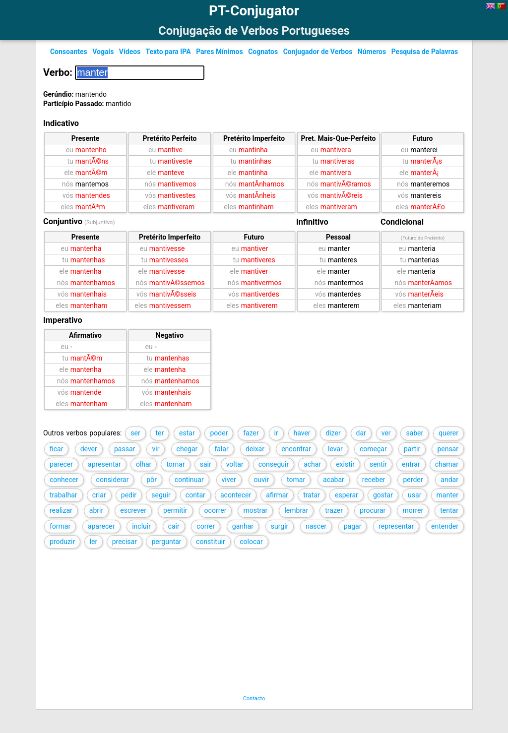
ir (276, 433)
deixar (255, 449)
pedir (128, 495)
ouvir (261, 480)
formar (60, 526)
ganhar (243, 526)
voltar (235, 464)
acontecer (235, 495)
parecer (61, 464)
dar (361, 433)
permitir (175, 510)
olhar (143, 464)
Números (372, 52)
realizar (61, 510)
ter (159, 433)
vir (155, 449)
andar (449, 480)
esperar (346, 495)
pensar (447, 449)
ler (94, 542)
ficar (56, 449)
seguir (160, 495)
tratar (311, 495)
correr (205, 526)
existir (345, 464)
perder (413, 480)
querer (448, 433)
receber (373, 480)
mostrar (255, 510)
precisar (124, 542)
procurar (372, 510)
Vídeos (130, 52)
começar (373, 449)
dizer (332, 433)
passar (124, 449)
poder (219, 433)
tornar (175, 464)
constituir (210, 542)
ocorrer (215, 510)
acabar (333, 480)
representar (396, 526)
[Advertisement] (243, 625)
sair (205, 464)
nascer (316, 526)
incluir (141, 526)
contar (195, 495)
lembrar (296, 510)
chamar (446, 464)
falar (221, 449)
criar (99, 495)
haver (302, 433)
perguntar (166, 542)
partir (412, 449)
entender (444, 526)
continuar (189, 480)
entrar (411, 464)
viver (229, 480)
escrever (133, 510)
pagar (353, 526)
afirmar (277, 495)
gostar (383, 495)
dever (88, 449)
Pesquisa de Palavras (424, 52)
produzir (62, 542)
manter (447, 495)
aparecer (101, 526)
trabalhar (63, 495)
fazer (251, 433)
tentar (449, 510)
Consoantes (68, 52)
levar (335, 449)
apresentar (104, 464)
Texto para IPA (167, 52)
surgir (280, 526)
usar (414, 495)
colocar (251, 542)
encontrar (296, 449)
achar (312, 464)
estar (187, 433)
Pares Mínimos (219, 52)
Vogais (103, 52)
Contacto (254, 698)
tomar (296, 480)
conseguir (273, 464)
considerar (112, 480)
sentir (378, 464)
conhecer (64, 480)
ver (386, 433)
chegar (187, 449)
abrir (96, 510)
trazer (334, 510)
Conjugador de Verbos (318, 52)
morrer (412, 510)
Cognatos (263, 52)
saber (414, 433)
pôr (151, 480)
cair (174, 526)
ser (135, 433)
